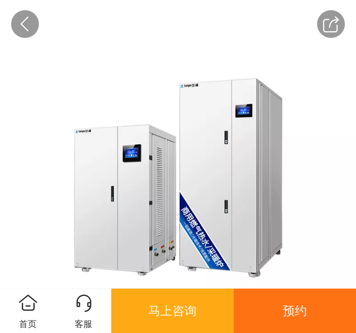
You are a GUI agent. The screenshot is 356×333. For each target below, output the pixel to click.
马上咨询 (172, 311)
